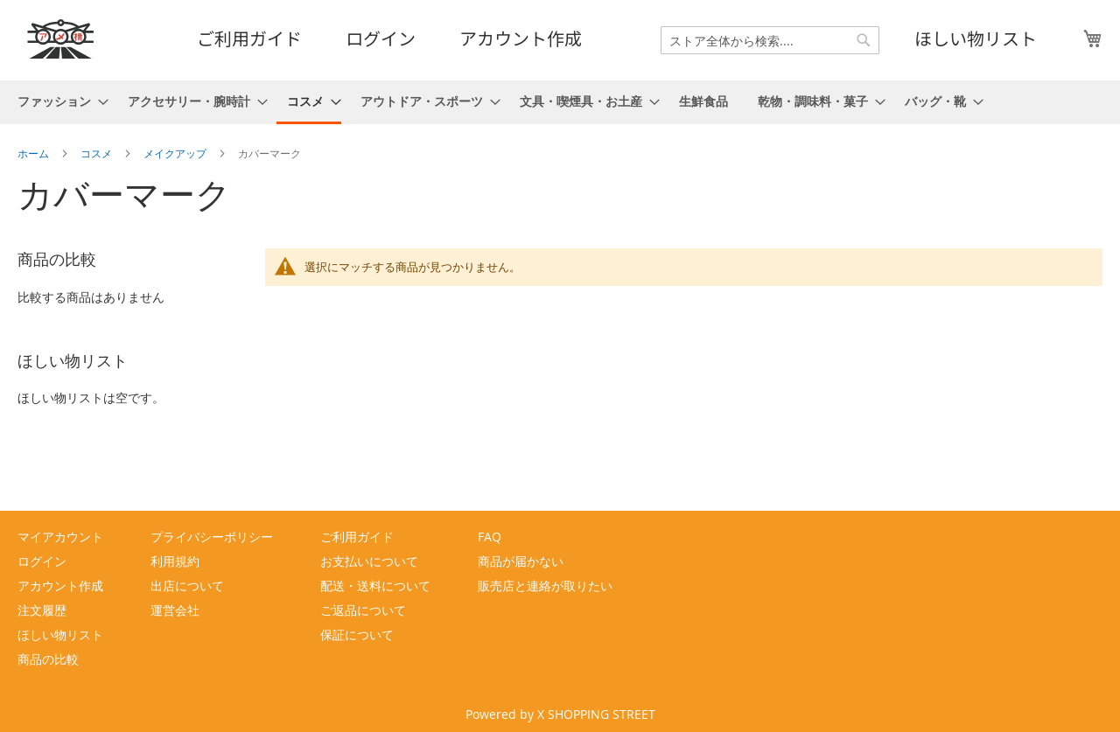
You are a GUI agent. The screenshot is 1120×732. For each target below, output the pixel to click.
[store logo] (61, 39)
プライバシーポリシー (211, 536)
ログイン (381, 38)
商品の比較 (48, 659)
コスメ (97, 153)
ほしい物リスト (975, 38)
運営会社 (175, 610)
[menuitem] (57, 101)
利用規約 (175, 561)
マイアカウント (60, 536)
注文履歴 (42, 610)
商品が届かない (521, 561)
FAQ (489, 536)
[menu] (560, 102)
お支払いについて (369, 561)
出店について (187, 585)
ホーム (35, 153)
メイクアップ (176, 153)
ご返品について (363, 610)
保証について (357, 634)
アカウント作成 (520, 38)
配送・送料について (375, 585)
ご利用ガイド (249, 38)
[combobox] (770, 40)
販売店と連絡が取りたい (545, 585)
